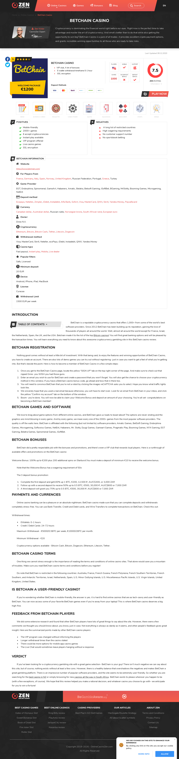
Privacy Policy (153, 717)
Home (14, 15)
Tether (52, 231)
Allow (165, 754)
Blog (115, 5)
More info (143, 754)
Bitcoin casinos (101, 335)
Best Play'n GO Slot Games (88, 713)
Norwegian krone (73, 211)
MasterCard (90, 201)
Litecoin (60, 231)
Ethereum (21, 231)
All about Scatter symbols (122, 717)
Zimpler (38, 201)
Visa (81, 201)
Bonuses (98, 5)
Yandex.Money (117, 201)
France (19, 178)
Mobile (44, 251)
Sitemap (153, 727)
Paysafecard (131, 201)
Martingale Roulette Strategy (122, 713)
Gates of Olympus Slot (26, 713)
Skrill (106, 201)
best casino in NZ (37, 677)
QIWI (99, 201)
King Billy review (57, 713)
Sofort (75, 201)
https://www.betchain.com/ (28, 168)
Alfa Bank (65, 201)
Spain (42, 178)
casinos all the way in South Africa (91, 677)
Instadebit (55, 201)
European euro (110, 211)
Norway (50, 178)
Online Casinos (58, 5)
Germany (28, 178)
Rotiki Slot (26, 732)
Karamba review (57, 727)
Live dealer (54, 251)
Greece (105, 178)
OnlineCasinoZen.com (102, 746)
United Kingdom (63, 178)
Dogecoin (70, 231)
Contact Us (153, 722)
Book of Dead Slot (27, 722)
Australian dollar (41, 211)
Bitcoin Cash (41, 231)
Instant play (34, 251)
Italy (36, 178)
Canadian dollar (24, 211)
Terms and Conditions (153, 713)
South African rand (92, 211)
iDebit (46, 201)
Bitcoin (30, 231)
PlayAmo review (57, 717)
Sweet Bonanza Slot (26, 717)
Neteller (29, 201)
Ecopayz (20, 201)
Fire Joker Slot (26, 727)
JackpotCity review (57, 722)
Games (80, 5)
